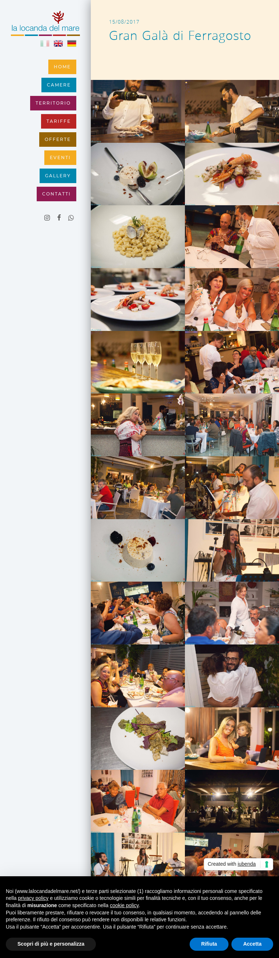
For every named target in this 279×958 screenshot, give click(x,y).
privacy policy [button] (33, 898)
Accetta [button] (252, 944)
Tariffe (58, 121)
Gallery (58, 176)
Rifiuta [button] (209, 944)
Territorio (53, 103)
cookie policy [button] (124, 905)
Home (62, 67)
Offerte (58, 139)
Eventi (60, 157)
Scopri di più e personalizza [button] (50, 944)
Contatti (56, 194)
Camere (59, 85)
